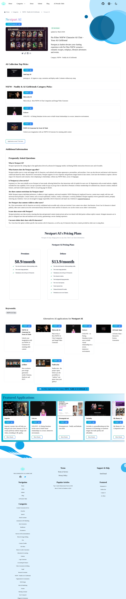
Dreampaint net (64, 426)
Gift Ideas (22, 554)
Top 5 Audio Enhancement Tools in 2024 (63, 494)
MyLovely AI (27, 105)
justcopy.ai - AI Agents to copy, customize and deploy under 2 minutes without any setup (49, 86)
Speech (22, 522)
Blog (48, 3)
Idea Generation (23, 532)
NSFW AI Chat (11, 321)
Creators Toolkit (23, 551)
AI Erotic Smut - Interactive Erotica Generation (117, 345)
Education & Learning (22, 561)
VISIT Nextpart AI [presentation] (13, 32)
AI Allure (103, 504)
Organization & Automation (22, 587)
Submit (40, 3)
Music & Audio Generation (22, 558)
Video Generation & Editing (22, 574)
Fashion (23, 564)
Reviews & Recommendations (23, 542)
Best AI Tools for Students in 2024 (63, 496)
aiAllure (24, 373)
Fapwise (7, 426)
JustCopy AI (27, 82)
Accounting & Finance (22, 571)
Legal (22, 577)
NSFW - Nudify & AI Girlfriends (31, 12)
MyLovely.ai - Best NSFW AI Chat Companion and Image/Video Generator (45, 109)
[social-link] (103, 3)
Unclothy (89, 426)
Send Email (103, 482)
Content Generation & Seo (23, 516)
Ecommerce (23, 538)
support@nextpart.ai (84, 207)
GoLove (25, 121)
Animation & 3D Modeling (22, 529)
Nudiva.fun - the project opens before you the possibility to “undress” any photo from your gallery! (57, 383)
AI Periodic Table (59, 3)
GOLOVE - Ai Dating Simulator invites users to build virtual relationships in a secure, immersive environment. (56, 124)
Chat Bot (23, 519)
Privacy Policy (63, 484)
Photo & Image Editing (22, 545)
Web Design (23, 590)
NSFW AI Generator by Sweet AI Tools (35, 136)
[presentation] (116, 3)
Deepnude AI (103, 494)
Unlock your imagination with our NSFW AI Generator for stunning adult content (47, 140)
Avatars (23, 596)
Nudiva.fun (55, 373)
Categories (14, 12)
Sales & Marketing (22, 593)
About (31, 3)
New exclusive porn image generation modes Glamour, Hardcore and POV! (27, 382)
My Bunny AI (117, 426)
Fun (23, 548)
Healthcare (22, 535)
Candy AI (103, 501)
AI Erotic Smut (117, 338)
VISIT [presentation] (28, 78)
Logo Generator (22, 567)
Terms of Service (63, 480)
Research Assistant (22, 580)
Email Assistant (22, 525)
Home (10, 3)
